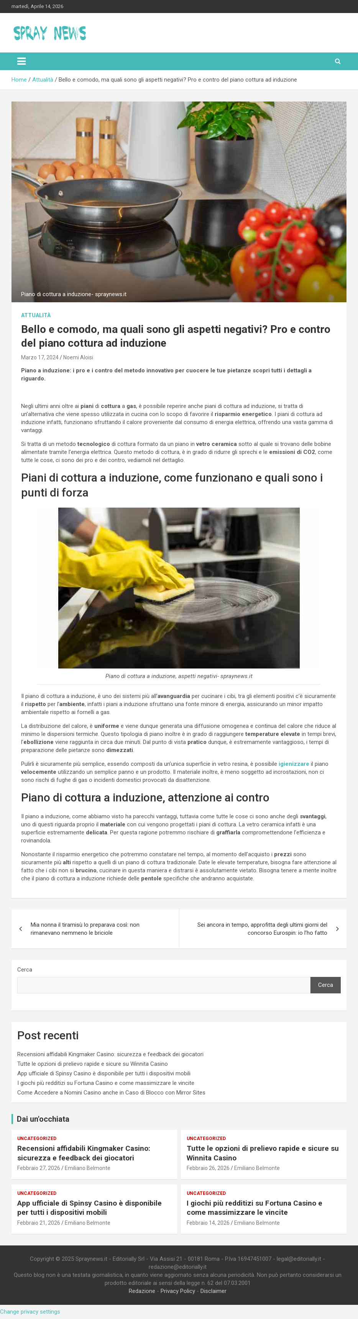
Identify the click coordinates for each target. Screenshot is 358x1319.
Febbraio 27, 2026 (38, 1168)
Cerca (24, 969)
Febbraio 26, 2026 (208, 1168)
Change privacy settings (30, 1311)
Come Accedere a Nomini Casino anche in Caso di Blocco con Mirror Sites (111, 1092)
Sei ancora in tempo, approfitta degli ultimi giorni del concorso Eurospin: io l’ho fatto (262, 928)
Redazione (142, 1291)
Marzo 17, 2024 (40, 357)
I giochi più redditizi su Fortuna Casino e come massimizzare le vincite (105, 1083)
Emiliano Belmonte (87, 1168)
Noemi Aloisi (78, 357)
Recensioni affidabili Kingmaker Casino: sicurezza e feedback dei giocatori (110, 1054)
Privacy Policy (178, 1291)
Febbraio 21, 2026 (38, 1223)
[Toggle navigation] (21, 61)
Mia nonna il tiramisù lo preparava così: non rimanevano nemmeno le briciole (85, 928)
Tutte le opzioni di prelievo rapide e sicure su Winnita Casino (92, 1063)
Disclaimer (213, 1291)
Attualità (36, 315)
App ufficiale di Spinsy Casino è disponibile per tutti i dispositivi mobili (103, 1073)
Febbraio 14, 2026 (208, 1223)
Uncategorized (36, 1138)
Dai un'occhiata (43, 1119)
